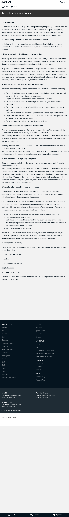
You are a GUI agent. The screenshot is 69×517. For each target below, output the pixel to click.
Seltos (4, 337)
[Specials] (57, 515)
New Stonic (6, 334)
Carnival (5, 353)
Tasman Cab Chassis (9, 378)
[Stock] (11, 515)
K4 (3, 331)
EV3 (3, 362)
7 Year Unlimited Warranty (45, 350)
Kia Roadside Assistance (44, 356)
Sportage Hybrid (7, 343)
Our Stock (39, 328)
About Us (39, 367)
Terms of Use (40, 380)
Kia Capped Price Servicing (45, 353)
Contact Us (39, 363)
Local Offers (40, 334)
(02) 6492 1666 (8, 268)
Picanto (4, 328)
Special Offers (40, 331)
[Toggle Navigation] (66, 6)
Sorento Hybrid (7, 349)
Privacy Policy (40, 377)
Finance (38, 337)
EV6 (3, 368)
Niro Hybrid (6, 356)
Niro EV (4, 359)
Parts (37, 347)
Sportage (5, 340)
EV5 (3, 365)
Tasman (5, 374)
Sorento (5, 346)
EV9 (3, 371)
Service (38, 344)
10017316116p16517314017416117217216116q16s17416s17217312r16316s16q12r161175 (35, 136)
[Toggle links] (9, 417)
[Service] (34, 515)
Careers (38, 370)
